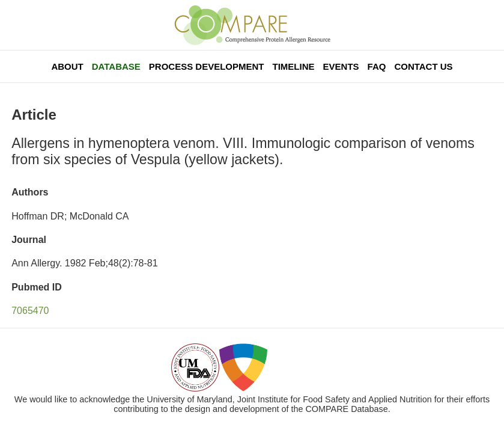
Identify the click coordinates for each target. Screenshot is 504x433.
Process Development (206, 66)
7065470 (30, 311)
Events (341, 66)
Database (116, 66)
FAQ (377, 66)
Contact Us (423, 66)
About (67, 66)
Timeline (294, 66)
